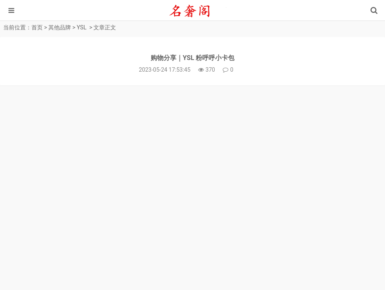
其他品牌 (59, 27)
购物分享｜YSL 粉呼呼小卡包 (192, 58)
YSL (82, 27)
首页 (37, 27)
